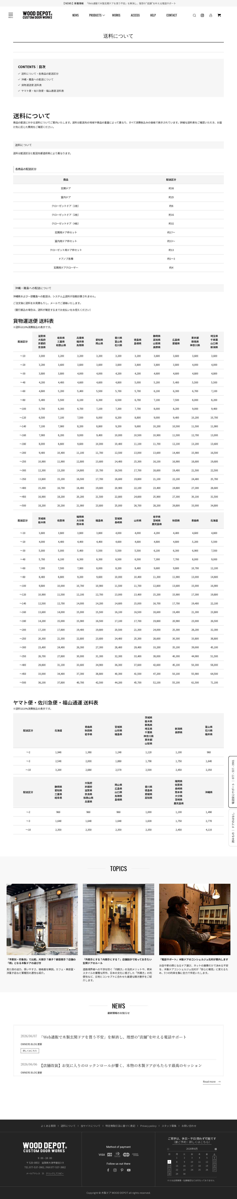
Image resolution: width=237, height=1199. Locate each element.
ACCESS (135, 15)
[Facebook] (108, 1170)
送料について (67, 53)
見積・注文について (89, 53)
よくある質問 (48, 1125)
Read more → (212, 1088)
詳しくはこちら (30, 1057)
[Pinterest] (122, 1170)
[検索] (194, 15)
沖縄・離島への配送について (37, 86)
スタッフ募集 (169, 1125)
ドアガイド (126, 53)
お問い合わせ (189, 1125)
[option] (192, 1162)
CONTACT (171, 15)
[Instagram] (115, 1170)
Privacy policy (148, 1125)
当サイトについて (90, 1125)
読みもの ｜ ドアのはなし (233, 828)
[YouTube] (129, 1170)
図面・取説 (110, 53)
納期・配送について (44, 53)
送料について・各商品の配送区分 (39, 80)
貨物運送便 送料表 (31, 91)
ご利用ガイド (22, 53)
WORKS (116, 15)
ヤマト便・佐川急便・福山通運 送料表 (42, 97)
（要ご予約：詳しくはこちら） (191, 1142)
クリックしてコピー (55, 1173)
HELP (153, 15)
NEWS (75, 15)
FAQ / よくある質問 (147, 53)
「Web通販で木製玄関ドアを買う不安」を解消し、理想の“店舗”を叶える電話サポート (130, 3)
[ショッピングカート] (219, 15)
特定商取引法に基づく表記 (120, 1125)
